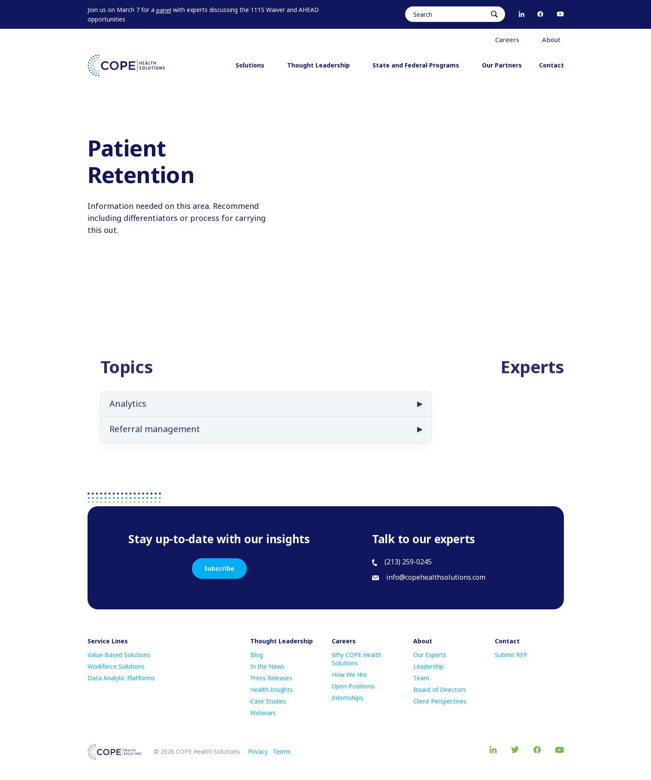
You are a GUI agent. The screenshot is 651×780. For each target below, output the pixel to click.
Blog (256, 655)
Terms (282, 751)
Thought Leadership (321, 65)
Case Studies (268, 701)
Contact (551, 65)
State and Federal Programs (418, 65)
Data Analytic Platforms (121, 678)
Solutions (253, 65)
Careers (510, 39)
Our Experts (429, 655)
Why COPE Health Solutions (357, 659)
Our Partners (502, 65)
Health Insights (271, 689)
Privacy (258, 751)
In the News (267, 666)
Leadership (428, 666)
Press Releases (271, 678)
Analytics (127, 412)
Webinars (263, 713)
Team (421, 678)
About (554, 39)
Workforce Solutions (116, 666)
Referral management (154, 438)
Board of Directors (439, 689)
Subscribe (219, 568)
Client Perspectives (439, 701)
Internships (347, 698)
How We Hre (349, 674)
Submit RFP (511, 655)
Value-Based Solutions (119, 655)
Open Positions (353, 686)
